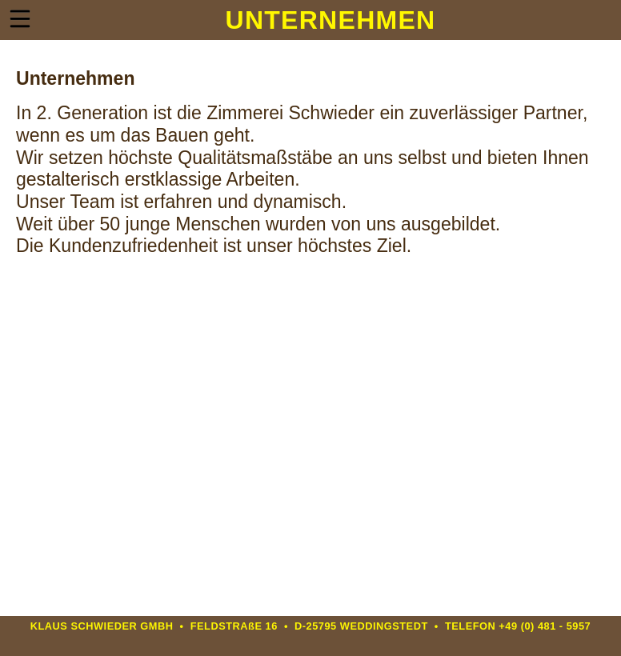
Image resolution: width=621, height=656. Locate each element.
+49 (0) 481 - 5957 (545, 626)
